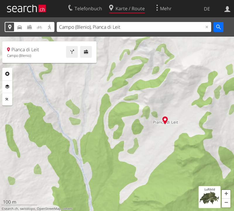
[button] (226, 194)
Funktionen (7, 99)
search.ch (11, 209)
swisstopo (27, 209)
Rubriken (7, 74)
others (67, 209)
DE (207, 9)
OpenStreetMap (49, 209)
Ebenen (7, 87)
